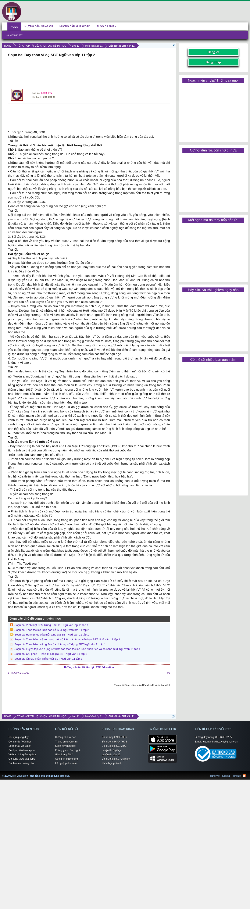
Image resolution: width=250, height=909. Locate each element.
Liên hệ (226, 775)
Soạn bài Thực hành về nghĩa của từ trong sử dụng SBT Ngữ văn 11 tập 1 (60, 644)
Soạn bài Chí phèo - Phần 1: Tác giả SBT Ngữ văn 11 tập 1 (50, 653)
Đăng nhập (213, 62)
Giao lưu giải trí (63, 754)
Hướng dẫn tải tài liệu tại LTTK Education (89, 667)
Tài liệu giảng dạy (18, 737)
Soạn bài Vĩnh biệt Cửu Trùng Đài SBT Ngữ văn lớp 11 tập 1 (51, 625)
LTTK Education (71, 773)
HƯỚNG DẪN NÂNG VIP (39, 26)
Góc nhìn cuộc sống (66, 758)
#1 (168, 673)
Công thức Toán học (19, 741)
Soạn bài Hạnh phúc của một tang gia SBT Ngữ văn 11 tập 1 (51, 634)
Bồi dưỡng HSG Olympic (116, 758)
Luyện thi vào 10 (111, 754)
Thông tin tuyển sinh (66, 741)
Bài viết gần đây (14, 35)
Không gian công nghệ (68, 750)
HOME (14, 26)
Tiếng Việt (215, 775)
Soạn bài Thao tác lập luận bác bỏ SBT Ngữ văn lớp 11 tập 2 (51, 629)
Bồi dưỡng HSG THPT (114, 737)
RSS (244, 775)
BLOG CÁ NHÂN (106, 26)
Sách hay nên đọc (65, 745)
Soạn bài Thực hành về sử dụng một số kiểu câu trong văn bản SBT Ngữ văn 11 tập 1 (67, 639)
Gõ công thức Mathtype (21, 758)
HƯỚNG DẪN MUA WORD (75, 26)
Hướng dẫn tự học (65, 737)
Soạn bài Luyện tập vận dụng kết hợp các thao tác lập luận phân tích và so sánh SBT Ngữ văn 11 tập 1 (77, 649)
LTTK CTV (46, 93)
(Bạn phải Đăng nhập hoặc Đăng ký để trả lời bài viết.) (142, 685)
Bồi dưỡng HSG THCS (114, 741)
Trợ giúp (236, 775)
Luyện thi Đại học (112, 750)
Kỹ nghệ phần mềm (66, 763)
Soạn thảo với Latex (19, 745)
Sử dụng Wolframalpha (21, 750)
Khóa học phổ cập (112, 763)
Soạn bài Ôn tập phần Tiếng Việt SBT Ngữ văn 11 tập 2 (48, 658)
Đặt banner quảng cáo (21, 763)
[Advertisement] (89, 70)
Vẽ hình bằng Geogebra (22, 754)
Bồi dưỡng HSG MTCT (115, 745)
